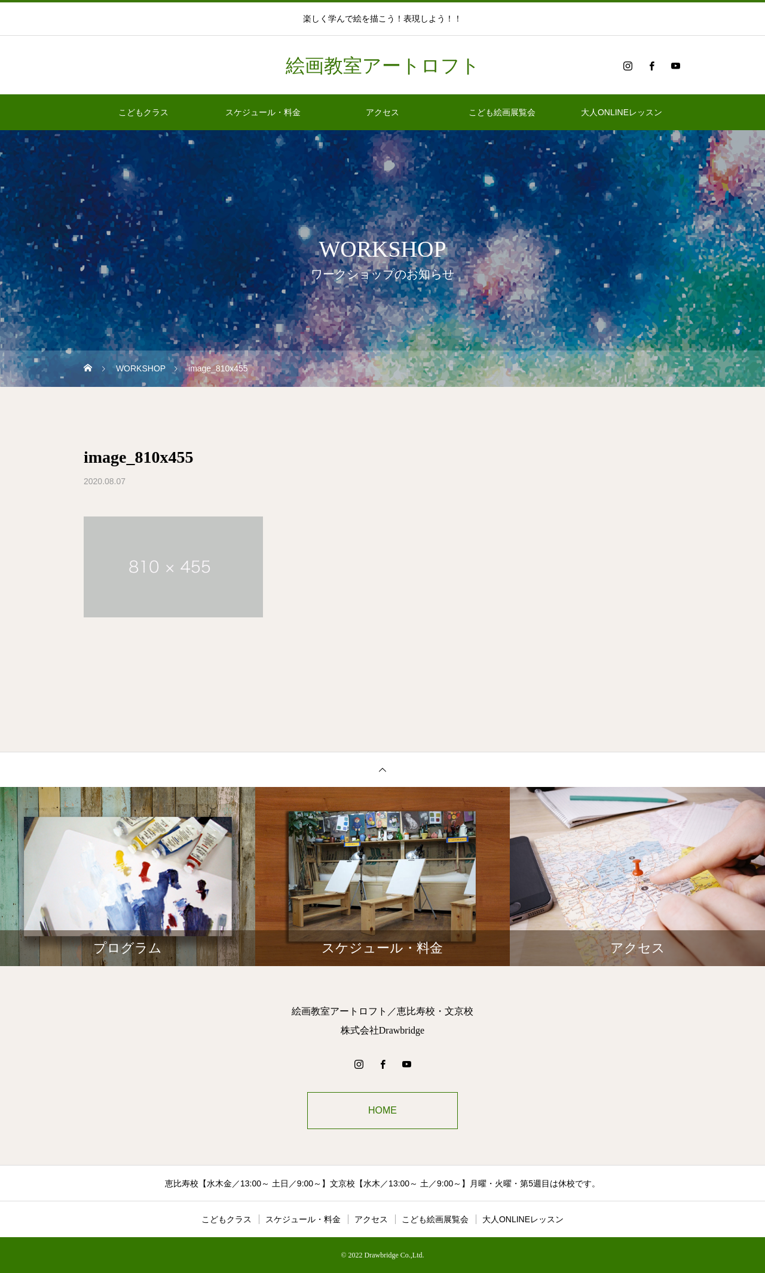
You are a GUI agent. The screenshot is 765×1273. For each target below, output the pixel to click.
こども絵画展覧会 (502, 112)
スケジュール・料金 (263, 112)
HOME (382, 1110)
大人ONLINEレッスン (621, 112)
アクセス (382, 112)
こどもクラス (143, 112)
